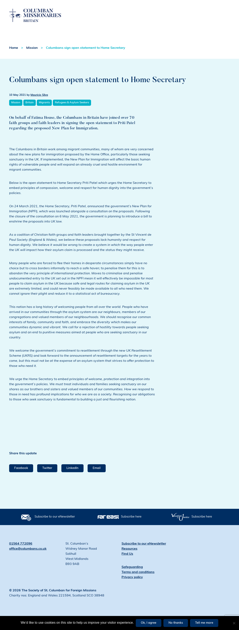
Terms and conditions (138, 579)
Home (13, 55)
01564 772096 (20, 551)
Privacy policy (132, 584)
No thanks (175, 623)
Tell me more (204, 623)
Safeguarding (132, 574)
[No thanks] (234, 623)
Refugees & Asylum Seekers (72, 110)
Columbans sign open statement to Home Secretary (85, 55)
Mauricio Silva (39, 102)
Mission (32, 55)
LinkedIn (72, 475)
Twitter (47, 475)
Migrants (44, 110)
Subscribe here (131, 524)
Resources (129, 556)
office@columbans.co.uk (28, 556)
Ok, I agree (148, 623)
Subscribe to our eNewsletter (55, 524)
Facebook (21, 475)
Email (97, 475)
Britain (29, 110)
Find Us (127, 561)
